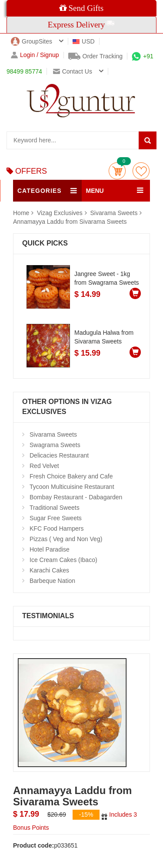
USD (84, 41)
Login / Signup (35, 55)
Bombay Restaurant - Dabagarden (76, 497)
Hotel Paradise (50, 549)
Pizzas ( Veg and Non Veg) (66, 538)
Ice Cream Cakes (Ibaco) (63, 559)
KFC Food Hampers (56, 528)
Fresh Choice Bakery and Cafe (71, 476)
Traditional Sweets (55, 507)
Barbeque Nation (52, 580)
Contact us (72, 71)
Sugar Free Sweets (56, 518)
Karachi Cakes (49, 570)
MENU (95, 190)
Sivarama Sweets (114, 212)
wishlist (141, 170)
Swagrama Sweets (55, 444)
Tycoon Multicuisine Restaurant (72, 486)
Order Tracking (95, 56)
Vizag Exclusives (60, 212)
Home (21, 212)
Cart (117, 170)
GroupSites (31, 41)
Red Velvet (44, 465)
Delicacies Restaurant (59, 455)
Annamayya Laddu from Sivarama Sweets (69, 221)
